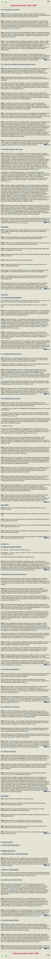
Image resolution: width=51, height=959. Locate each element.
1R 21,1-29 (46, 629)
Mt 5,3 (29, 728)
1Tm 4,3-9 (29, 374)
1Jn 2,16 (39, 312)
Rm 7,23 (16, 692)
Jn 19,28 (28, 916)
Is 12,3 (42, 914)
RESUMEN (4, 227)
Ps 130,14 (12, 888)
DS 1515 (16, 328)
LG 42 (34, 724)
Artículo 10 (5, 544)
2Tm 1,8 (41, 243)
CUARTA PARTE (7, 842)
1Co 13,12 (14, 390)
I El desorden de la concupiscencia (13, 574)
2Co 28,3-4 (40, 637)
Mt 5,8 (17, 371)
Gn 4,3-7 (40, 629)
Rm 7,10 (26, 689)
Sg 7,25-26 (44, 175)
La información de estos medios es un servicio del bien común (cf (20, 77)
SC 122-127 (24, 222)
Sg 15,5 (17, 423)
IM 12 (23, 124)
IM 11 (41, 77)
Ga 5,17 (44, 323)
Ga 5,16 (39, 323)
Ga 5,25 (29, 348)
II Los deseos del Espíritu (10, 669)
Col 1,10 (14, 415)
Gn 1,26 (27, 185)
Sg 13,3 (36, 169)
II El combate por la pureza (10, 398)
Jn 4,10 (23, 898)
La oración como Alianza (10, 920)
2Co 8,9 (11, 737)
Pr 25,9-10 (17, 28)
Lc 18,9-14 (11, 890)
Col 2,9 (12, 211)
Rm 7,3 (19, 665)
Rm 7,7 (40, 688)
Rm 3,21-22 (10, 699)
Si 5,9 (8, 600)
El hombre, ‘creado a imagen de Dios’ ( (13, 185)
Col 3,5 (13, 375)
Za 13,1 (38, 916)
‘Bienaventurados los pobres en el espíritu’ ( (14, 728)
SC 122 (40, 289)
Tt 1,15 (48, 375)
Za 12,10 (33, 916)
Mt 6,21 (32, 557)
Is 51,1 (46, 914)
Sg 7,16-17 (19, 194)
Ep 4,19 (17, 375)
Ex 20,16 (30, 230)
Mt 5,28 (8, 509)
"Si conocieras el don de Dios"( (11, 898)
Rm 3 (15, 699)
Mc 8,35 (45, 712)
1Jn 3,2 (20, 390)
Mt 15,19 (34, 359)
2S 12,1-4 (5, 629)
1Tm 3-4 (3, 377)
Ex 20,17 (36, 302)
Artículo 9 (4, 295)
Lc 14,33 (25, 712)
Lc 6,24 (10, 742)
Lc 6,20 (26, 731)
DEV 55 (42, 348)
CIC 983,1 (12, 37)
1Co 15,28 (34, 787)
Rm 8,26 (15, 891)
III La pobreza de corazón (10, 707)
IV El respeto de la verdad (10, 9)
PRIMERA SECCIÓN (8, 851)
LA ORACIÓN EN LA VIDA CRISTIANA (14, 854)
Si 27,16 (11, 28)
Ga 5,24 (13, 822)
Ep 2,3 (5, 325)
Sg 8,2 (7, 181)
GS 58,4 (41, 500)
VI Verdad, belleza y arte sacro (12, 149)
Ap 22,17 (9, 774)
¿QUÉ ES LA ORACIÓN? (10, 870)
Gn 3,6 (24, 682)
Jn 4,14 (13, 833)
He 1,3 (21, 209)
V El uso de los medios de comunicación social (18, 64)
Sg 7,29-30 (23, 179)
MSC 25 (32, 875)
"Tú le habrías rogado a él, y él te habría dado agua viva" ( (18, 910)
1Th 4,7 (8, 375)
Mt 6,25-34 (36, 745)
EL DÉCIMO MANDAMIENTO (11, 547)
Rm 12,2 (9, 415)
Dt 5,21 (11, 554)
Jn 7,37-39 (37, 914)
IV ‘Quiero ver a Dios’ (8, 751)
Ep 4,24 (8, 233)
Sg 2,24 (34, 630)
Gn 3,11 (37, 325)
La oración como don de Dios (11, 880)
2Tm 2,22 (34, 374)
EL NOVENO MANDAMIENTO (11, 298)
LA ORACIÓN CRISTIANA (10, 845)
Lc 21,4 (27, 715)
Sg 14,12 (18, 568)
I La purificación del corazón (11, 354)
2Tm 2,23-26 (9, 377)
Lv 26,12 (24, 786)
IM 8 (28, 96)
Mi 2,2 (43, 565)
